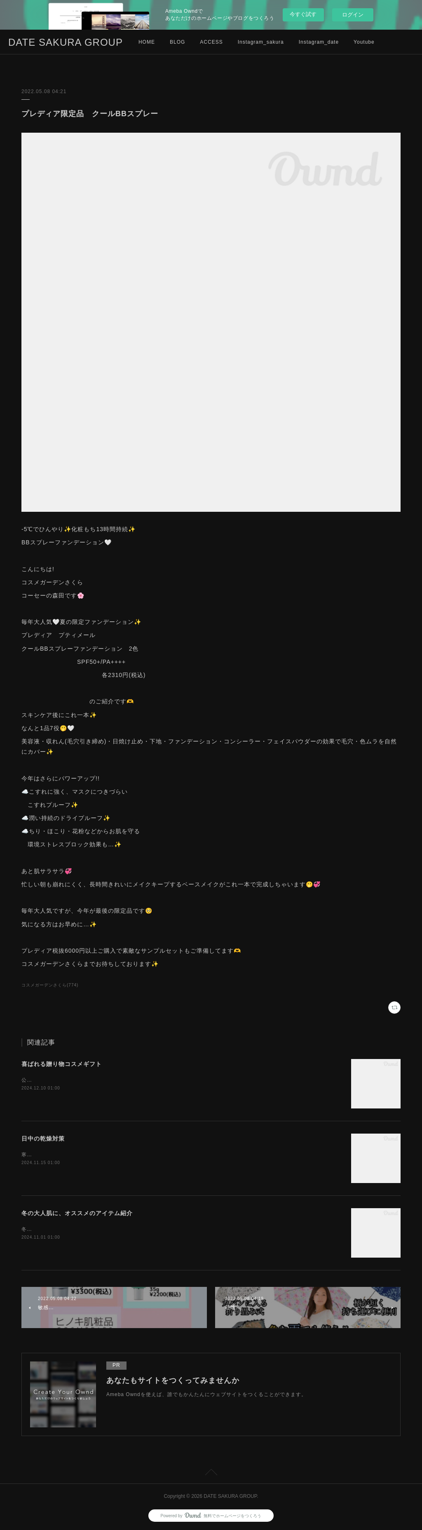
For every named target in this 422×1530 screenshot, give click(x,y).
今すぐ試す (303, 14)
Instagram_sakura (261, 42)
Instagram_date (319, 42)
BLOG (177, 42)
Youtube (364, 42)
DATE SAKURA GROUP (65, 42)
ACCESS (211, 42)
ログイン (352, 15)
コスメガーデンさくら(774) (49, 985)
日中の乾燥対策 (43, 1138)
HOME (146, 42)
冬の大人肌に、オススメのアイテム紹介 (77, 1213)
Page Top (211, 1473)
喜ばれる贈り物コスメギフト (61, 1064)
